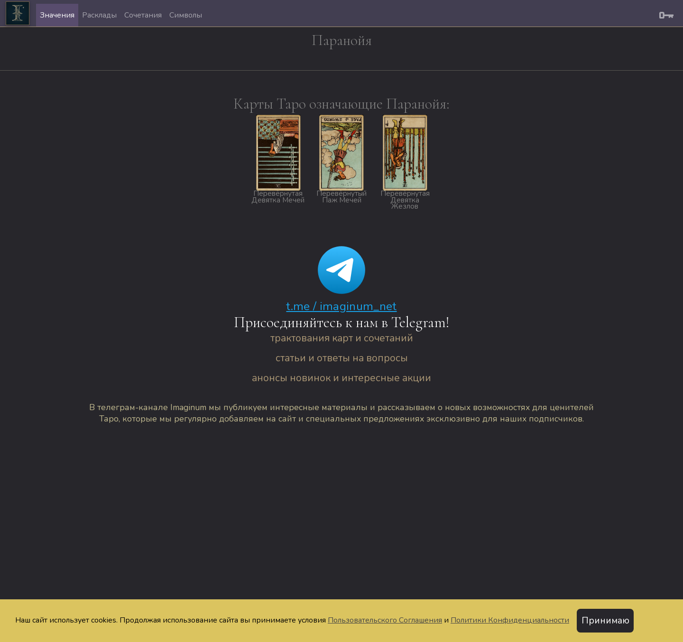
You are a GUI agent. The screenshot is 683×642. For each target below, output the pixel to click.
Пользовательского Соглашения (385, 620)
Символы (185, 15)
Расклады (99, 15)
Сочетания (143, 15)
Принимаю (605, 620)
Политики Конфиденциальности (510, 620)
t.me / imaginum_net (341, 306)
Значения (57, 15)
